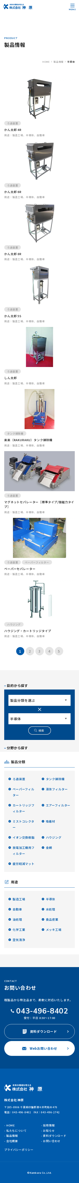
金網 (49, 847)
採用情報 (49, 1125)
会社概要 (12, 1141)
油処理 (17, 919)
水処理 (50, 909)
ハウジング (54, 837)
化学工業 (19, 929)
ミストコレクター (23, 824)
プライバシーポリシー (18, 1150)
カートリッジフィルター (24, 808)
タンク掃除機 (55, 779)
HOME (10, 1125)
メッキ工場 (54, 929)
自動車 (17, 909)
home (46, 61)
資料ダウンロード (39, 1031)
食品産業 (52, 919)
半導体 (50, 899)
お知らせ (49, 1131)
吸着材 (50, 821)
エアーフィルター (58, 805)
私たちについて (16, 1131)
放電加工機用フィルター (24, 850)
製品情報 (58, 61)
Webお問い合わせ (39, 1048)
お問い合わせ (51, 1141)
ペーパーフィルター (23, 792)
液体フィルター (57, 789)
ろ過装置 (19, 779)
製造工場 (19, 899)
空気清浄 (19, 940)
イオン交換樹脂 (24, 837)
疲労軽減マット (24, 864)
